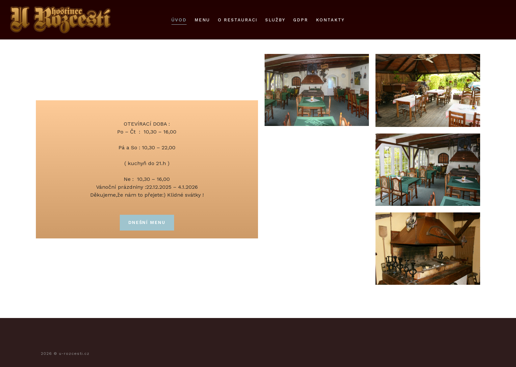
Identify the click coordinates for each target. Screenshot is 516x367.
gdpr (300, 19)
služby (275, 19)
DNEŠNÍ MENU (147, 222)
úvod (179, 19)
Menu (202, 19)
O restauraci (237, 19)
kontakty (330, 19)
